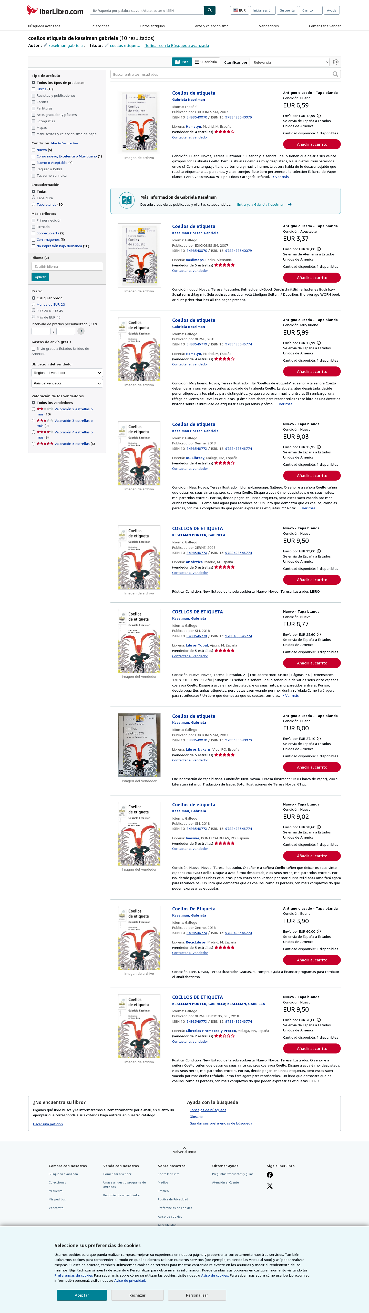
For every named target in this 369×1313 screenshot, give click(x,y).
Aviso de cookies (170, 1216)
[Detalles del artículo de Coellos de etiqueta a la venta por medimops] (139, 256)
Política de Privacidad (173, 1199)
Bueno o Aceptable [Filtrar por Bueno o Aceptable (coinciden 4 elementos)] (52, 163)
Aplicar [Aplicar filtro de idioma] (40, 277)
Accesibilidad (167, 1225)
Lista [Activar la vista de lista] (181, 61)
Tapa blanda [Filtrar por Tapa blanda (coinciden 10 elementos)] (48, 204)
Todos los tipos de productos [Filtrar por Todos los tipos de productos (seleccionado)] (59, 82)
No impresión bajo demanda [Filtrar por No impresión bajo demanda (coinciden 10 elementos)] (60, 246)
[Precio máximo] (65, 331)
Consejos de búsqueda (208, 1110)
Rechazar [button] (137, 1295)
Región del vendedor (49, 373)
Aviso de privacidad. (130, 1280)
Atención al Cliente (225, 1183)
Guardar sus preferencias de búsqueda (221, 1123)
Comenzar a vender (325, 26)
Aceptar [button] (82, 1295)
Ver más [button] (282, 177)
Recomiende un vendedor (121, 1195)
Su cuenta (287, 10)
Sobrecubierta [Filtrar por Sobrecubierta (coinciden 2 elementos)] (48, 233)
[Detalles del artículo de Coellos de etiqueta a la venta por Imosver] (139, 834)
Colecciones (99, 26)
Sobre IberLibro (169, 1174)
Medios (163, 1183)
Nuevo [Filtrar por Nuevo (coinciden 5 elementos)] (42, 150)
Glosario (196, 1116)
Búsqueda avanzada (44, 26)
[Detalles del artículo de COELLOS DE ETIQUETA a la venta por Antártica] (139, 558)
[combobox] (147, 10)
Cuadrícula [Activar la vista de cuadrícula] (206, 61)
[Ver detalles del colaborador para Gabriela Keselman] (188, 99)
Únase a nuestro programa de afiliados (124, 1185)
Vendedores (269, 26)
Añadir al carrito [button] (312, 144)
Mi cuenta (56, 1191)
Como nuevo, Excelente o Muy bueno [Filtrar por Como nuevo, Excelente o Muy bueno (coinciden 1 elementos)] (67, 156)
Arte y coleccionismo (212, 26)
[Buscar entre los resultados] (225, 74)
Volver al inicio (184, 1151)
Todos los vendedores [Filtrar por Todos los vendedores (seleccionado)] (55, 403)
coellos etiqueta (125, 45)
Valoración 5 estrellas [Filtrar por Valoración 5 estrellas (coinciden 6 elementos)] (66, 444)
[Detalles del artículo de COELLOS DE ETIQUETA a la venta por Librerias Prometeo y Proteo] (139, 1026)
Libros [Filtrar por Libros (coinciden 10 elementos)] (43, 88)
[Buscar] (210, 10)
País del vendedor (47, 383)
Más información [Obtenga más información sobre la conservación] (64, 143)
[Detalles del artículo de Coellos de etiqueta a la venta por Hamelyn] (139, 122)
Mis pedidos (57, 1199)
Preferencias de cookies (74, 1275)
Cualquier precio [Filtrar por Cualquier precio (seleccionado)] (48, 298)
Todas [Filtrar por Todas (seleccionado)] (40, 191)
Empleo (163, 1191)
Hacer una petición (48, 1124)
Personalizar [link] (197, 1295)
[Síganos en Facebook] (270, 1175)
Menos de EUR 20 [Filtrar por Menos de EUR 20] (49, 304)
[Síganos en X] (270, 1187)
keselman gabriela (65, 45)
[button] (335, 74)
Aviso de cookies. (215, 1275)
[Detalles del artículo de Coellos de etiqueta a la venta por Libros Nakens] (139, 745)
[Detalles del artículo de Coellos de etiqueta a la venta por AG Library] (139, 454)
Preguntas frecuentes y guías (232, 1174)
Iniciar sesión (262, 10)
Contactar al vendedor (190, 137)
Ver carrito (56, 1208)
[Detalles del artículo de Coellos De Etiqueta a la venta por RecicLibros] (139, 938)
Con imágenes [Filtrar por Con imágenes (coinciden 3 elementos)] (48, 239)
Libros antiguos (152, 26)
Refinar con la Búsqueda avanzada (177, 45)
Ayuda (331, 10)
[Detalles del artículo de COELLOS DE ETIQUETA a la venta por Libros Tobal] (139, 641)
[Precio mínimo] (41, 331)
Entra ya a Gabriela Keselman (265, 204)
